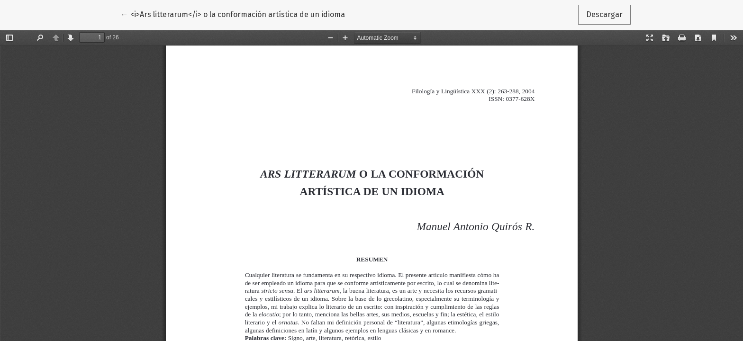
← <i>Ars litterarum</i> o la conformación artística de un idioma (233, 14)
